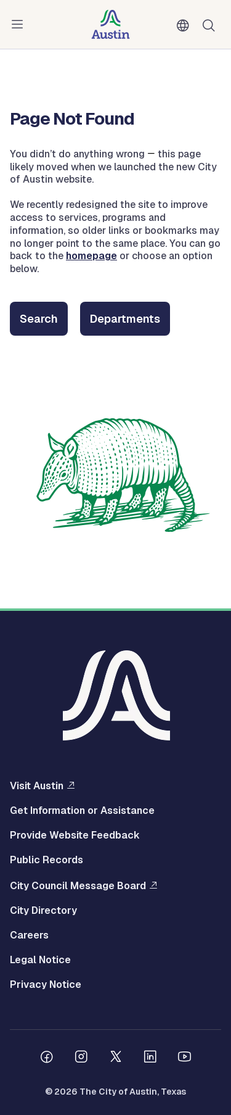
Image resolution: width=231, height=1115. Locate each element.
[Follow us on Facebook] (46, 1058)
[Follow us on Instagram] (81, 1058)
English (185, 26)
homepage (91, 255)
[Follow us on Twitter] (115, 1058)
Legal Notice (40, 960)
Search (39, 319)
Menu (20, 24)
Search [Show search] (211, 24)
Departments (125, 319)
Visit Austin (36, 785)
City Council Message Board (78, 885)
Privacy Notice (45, 985)
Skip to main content (49, 0)
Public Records (46, 860)
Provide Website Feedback (75, 835)
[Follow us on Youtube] (184, 1058)
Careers (29, 935)
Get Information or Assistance (82, 811)
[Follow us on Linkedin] (150, 1058)
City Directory (43, 911)
